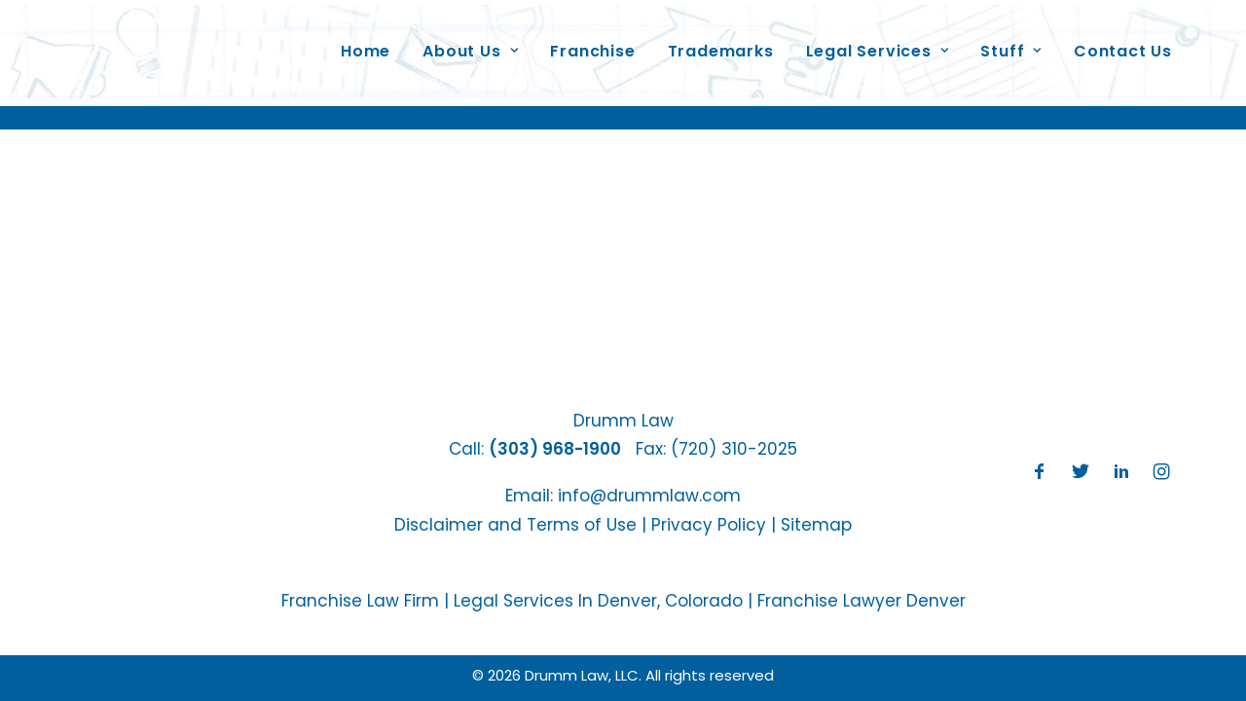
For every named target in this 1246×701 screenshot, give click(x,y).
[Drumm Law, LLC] (164, 43)
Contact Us (1123, 42)
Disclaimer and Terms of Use (515, 524)
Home (365, 42)
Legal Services (877, 42)
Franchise (592, 42)
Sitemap (816, 524)
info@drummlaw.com (649, 495)
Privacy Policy (708, 524)
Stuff (1011, 42)
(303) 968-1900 (555, 449)
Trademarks (721, 42)
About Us (470, 42)
